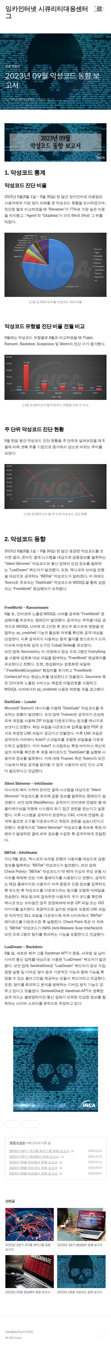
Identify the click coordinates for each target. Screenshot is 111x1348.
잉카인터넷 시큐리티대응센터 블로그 (53, 9)
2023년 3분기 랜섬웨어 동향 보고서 (34, 1156)
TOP (102, 1333)
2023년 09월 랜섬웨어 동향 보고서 (33, 1162)
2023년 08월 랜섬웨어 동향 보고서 (33, 1173)
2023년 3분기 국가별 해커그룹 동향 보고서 (39, 1151)
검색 (92, 9)
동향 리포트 (17, 1143)
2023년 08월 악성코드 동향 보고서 (33, 1168)
